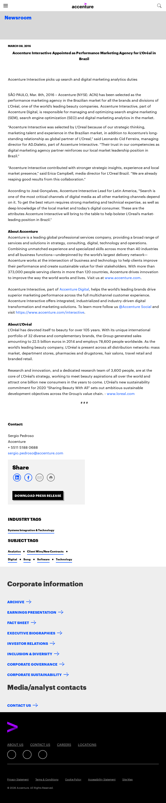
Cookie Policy (73, 779)
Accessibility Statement (102, 779)
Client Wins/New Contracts (45, 551)
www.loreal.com (121, 393)
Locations (87, 744)
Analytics (14, 551)
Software (43, 559)
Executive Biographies (31, 632)
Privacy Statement (18, 779)
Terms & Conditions (46, 779)
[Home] (82, 6)
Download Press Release (38, 495)
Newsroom (18, 17)
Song (27, 559)
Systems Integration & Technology (31, 530)
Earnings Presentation (31, 612)
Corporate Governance (32, 664)
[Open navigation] (5, 6)
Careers (64, 744)
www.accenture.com (123, 277)
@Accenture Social (135, 306)
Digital (12, 559)
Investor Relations (27, 643)
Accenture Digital (74, 289)
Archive (15, 601)
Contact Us (19, 705)
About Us (15, 744)
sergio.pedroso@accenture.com (35, 453)
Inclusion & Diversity (29, 653)
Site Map (127, 779)
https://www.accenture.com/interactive (50, 312)
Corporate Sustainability (34, 674)
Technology (64, 559)
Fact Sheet (18, 622)
